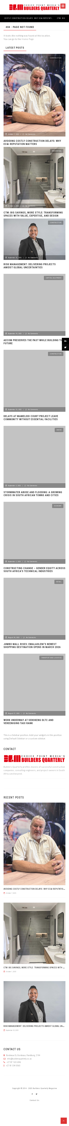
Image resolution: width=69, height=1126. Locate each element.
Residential (56, 151)
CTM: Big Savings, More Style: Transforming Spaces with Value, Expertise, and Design (33, 214)
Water (59, 430)
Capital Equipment (53, 278)
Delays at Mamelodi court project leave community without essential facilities (31, 418)
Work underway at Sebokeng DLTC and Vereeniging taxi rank (28, 722)
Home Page (28, 39)
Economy (57, 506)
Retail (58, 582)
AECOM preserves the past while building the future (34, 342)
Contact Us (34, 1100)
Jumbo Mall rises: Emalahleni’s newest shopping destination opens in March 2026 (32, 646)
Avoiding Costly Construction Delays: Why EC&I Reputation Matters (33, 18)
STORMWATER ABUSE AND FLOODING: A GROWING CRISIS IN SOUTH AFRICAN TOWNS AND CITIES (33, 494)
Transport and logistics (51, 658)
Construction (55, 58)
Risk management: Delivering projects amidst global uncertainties (30, 266)
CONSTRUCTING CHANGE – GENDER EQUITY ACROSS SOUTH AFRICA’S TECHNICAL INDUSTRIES (34, 570)
